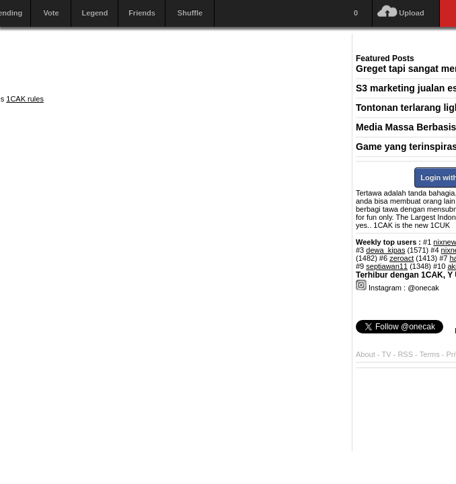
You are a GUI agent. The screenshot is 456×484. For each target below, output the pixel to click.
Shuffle (190, 13)
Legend (94, 13)
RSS (405, 354)
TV (386, 354)
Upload (411, 13)
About (365, 354)
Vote (51, 13)
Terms (431, 354)
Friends (141, 13)
